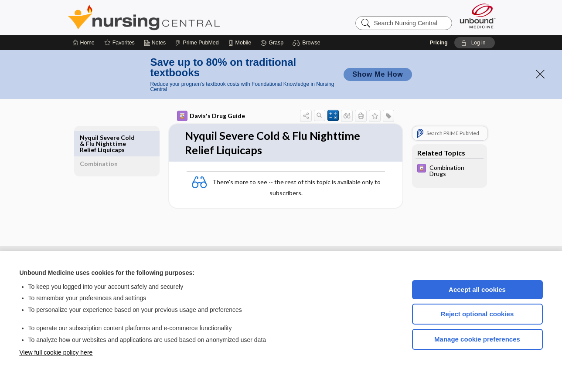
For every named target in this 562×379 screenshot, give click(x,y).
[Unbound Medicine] (478, 16)
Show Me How (377, 74)
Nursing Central (177, 17)
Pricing (439, 43)
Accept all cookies (477, 289)
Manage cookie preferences (477, 339)
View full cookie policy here (56, 352)
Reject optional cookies (477, 314)
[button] (308, 42)
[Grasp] (271, 42)
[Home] (83, 42)
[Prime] (196, 42)
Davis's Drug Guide (201, 116)
